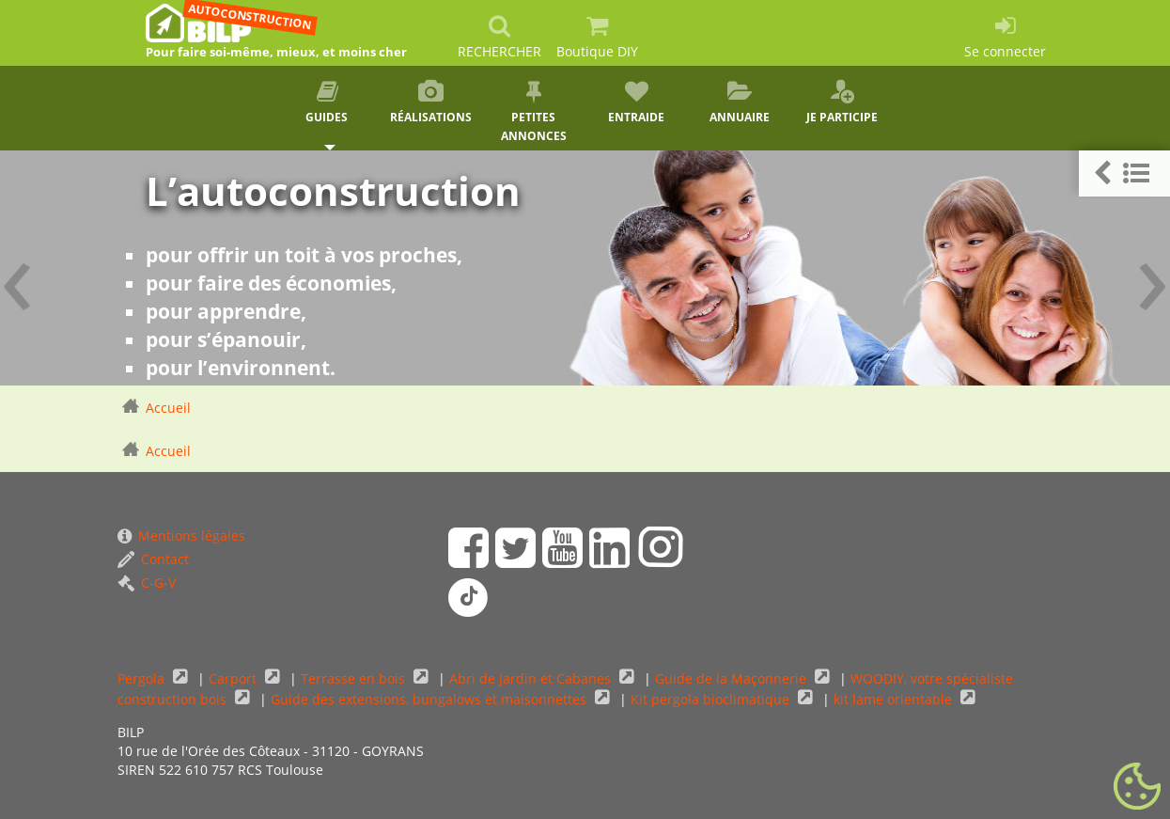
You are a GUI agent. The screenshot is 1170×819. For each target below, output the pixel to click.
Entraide (636, 102)
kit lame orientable (895, 699)
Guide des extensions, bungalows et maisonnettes (430, 699)
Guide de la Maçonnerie (732, 678)
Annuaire (739, 102)
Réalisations (430, 102)
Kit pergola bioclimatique (712, 699)
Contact (153, 559)
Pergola (142, 678)
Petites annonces (534, 112)
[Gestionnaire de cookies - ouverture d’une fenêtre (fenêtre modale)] (1137, 787)
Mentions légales (181, 535)
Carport (234, 678)
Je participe (843, 102)
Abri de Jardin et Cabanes (532, 678)
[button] (1124, 173)
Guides (328, 102)
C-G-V (146, 582)
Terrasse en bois (355, 678)
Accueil (168, 408)
